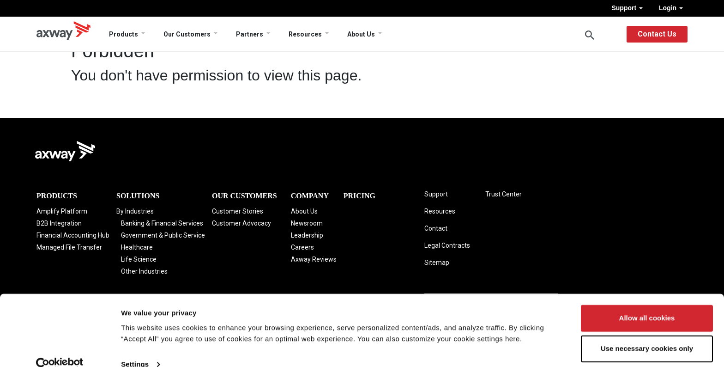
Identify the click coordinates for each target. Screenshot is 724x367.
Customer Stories (237, 211)
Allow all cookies (647, 303)
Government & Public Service (163, 235)
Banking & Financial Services (162, 223)
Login (671, 8)
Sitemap (436, 262)
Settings (135, 349)
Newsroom (307, 223)
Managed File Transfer (69, 247)
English (609, 34)
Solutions (137, 196)
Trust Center (503, 194)
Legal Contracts (447, 245)
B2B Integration (59, 223)
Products (123, 34)
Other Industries (144, 271)
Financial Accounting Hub (72, 235)
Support (627, 8)
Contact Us (657, 34)
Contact (435, 228)
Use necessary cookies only (647, 333)
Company (310, 196)
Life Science (139, 259)
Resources (305, 34)
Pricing (359, 196)
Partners (249, 34)
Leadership (307, 235)
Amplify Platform (61, 211)
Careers (302, 247)
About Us (361, 34)
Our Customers (187, 34)
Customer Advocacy (241, 223)
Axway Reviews (314, 259)
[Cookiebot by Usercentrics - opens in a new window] (59, 349)
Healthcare (137, 247)
